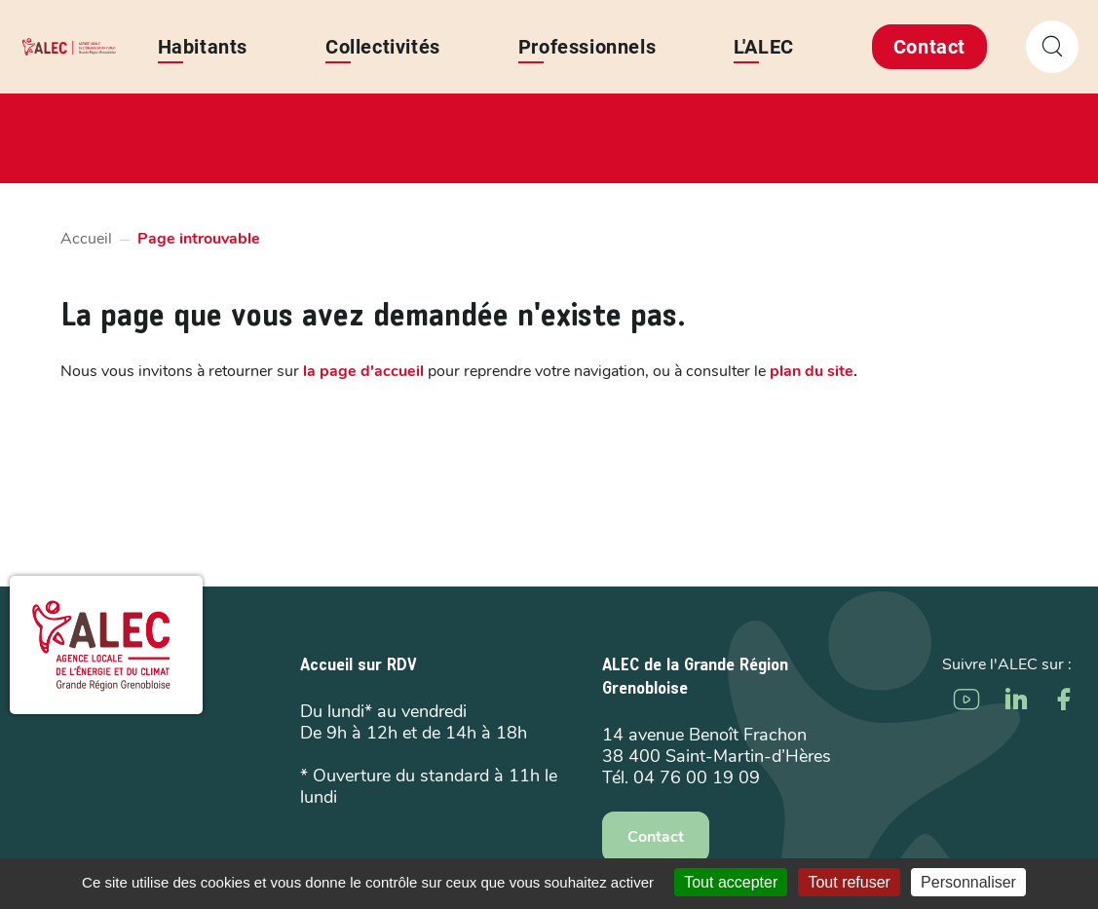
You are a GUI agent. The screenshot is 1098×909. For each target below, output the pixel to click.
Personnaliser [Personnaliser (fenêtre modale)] (968, 882)
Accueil (86, 238)
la (363, 371)
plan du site (811, 371)
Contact (929, 46)
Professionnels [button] (587, 46)
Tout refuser (849, 882)
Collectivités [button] (382, 46)
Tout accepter (730, 882)
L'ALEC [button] (764, 46)
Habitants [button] (202, 46)
